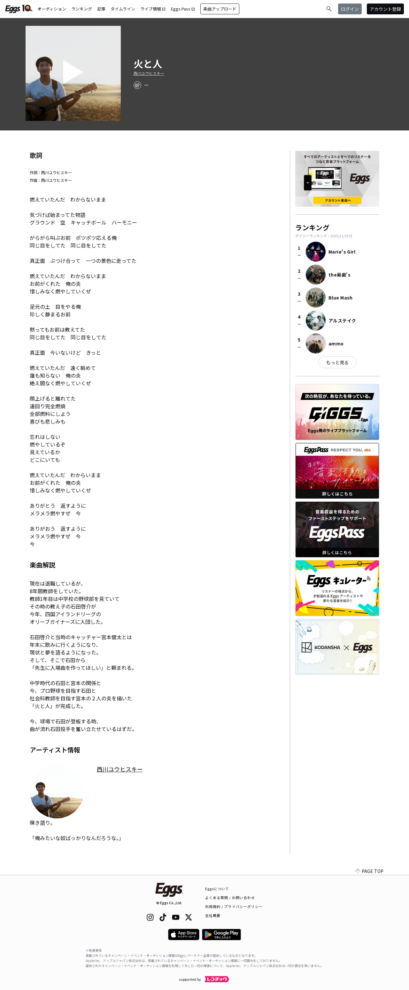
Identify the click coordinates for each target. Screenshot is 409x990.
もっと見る (337, 362)
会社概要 (212, 915)
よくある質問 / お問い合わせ (230, 897)
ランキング (81, 9)
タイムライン (123, 9)
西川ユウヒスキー (149, 73)
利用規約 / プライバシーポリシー (234, 906)
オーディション (51, 9)
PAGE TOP (369, 871)
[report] (146, 85)
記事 (101, 9)
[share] (137, 85)
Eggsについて (217, 888)
